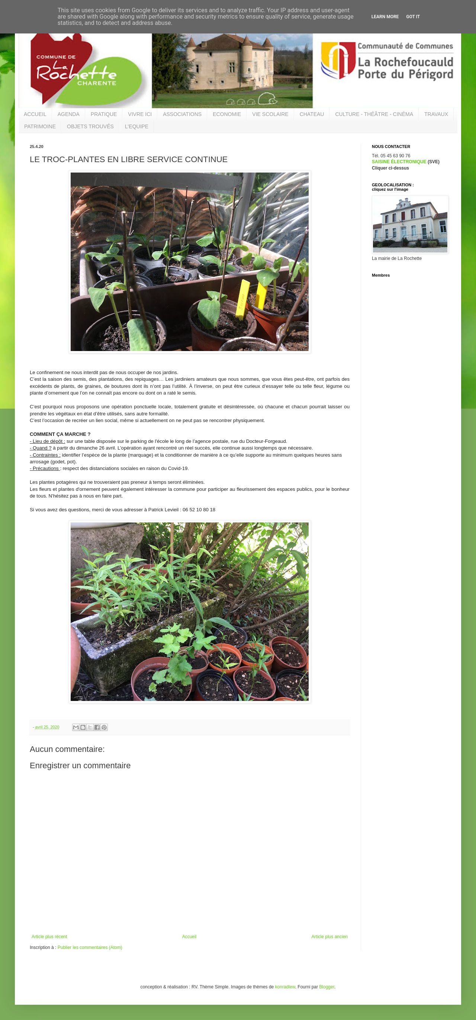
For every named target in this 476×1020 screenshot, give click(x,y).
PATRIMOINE (40, 126)
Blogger (326, 987)
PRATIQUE (104, 114)
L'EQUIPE (136, 126)
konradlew (285, 987)
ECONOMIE (227, 114)
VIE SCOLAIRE (270, 114)
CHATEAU (312, 114)
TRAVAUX (436, 114)
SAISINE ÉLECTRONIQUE (399, 161)
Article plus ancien (330, 936)
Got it (413, 16)
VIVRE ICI (140, 114)
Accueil (189, 936)
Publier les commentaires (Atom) (90, 947)
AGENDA (69, 114)
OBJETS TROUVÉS (90, 126)
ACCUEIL (35, 114)
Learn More (385, 16)
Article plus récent (49, 936)
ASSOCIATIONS (182, 114)
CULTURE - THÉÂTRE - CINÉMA (374, 114)
